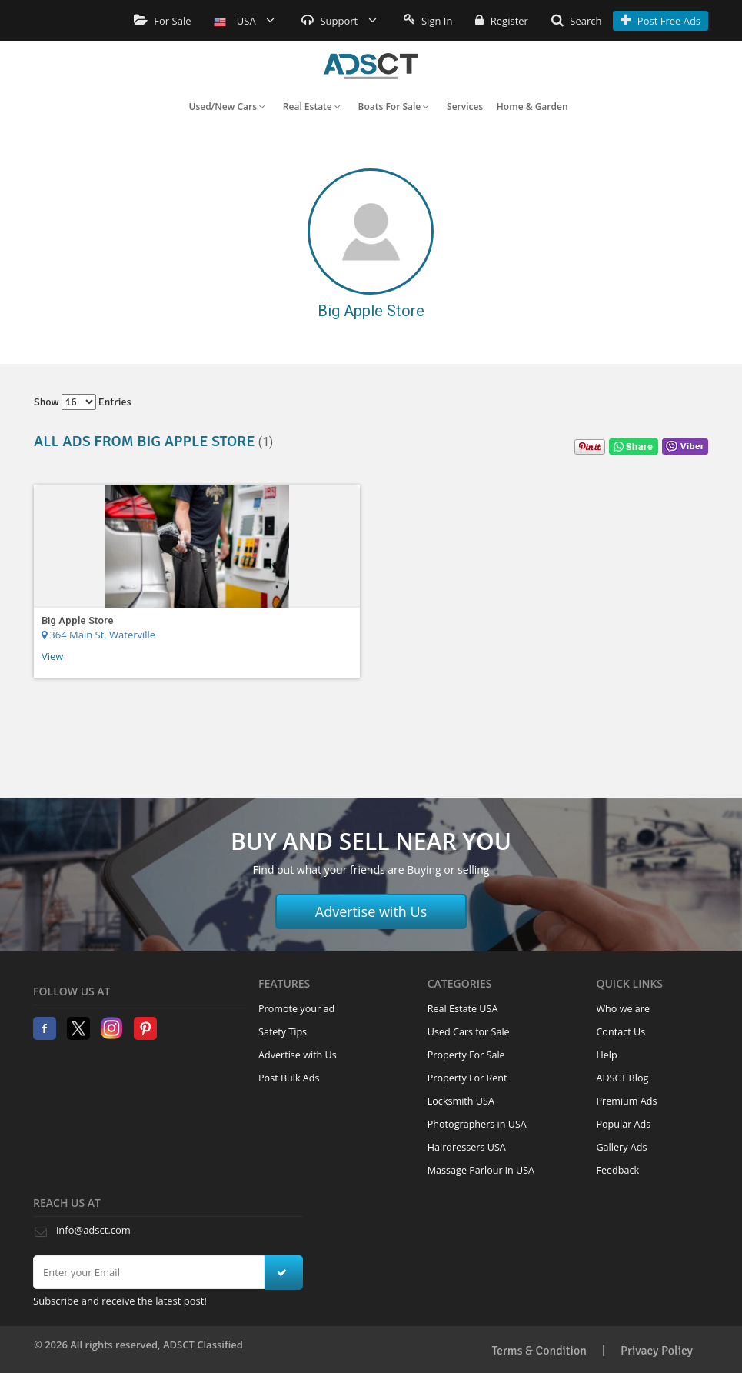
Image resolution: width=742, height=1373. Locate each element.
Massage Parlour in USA (481, 1170)
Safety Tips (282, 1031)
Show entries (82, 402)
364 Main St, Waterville (98, 635)
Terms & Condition (539, 1350)
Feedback (617, 1170)
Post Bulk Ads (289, 1078)
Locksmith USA (461, 1101)
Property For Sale (466, 1054)
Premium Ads (626, 1101)
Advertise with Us (371, 911)
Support (339, 21)
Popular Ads (623, 1124)
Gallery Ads (621, 1147)
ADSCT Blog (622, 1078)
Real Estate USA (463, 1008)
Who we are (623, 1008)
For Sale (162, 21)
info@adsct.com (93, 1230)
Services (465, 106)
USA (244, 21)
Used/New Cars (226, 106)
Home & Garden (532, 106)
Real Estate (312, 106)
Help (606, 1054)
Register (501, 21)
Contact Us (620, 1031)
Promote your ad (296, 1008)
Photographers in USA (477, 1124)
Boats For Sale (394, 106)
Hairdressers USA (467, 1147)
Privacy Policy (657, 1350)
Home (371, 66)
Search (576, 21)
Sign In (428, 21)
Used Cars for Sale (469, 1031)
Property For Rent (467, 1078)
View (52, 656)
